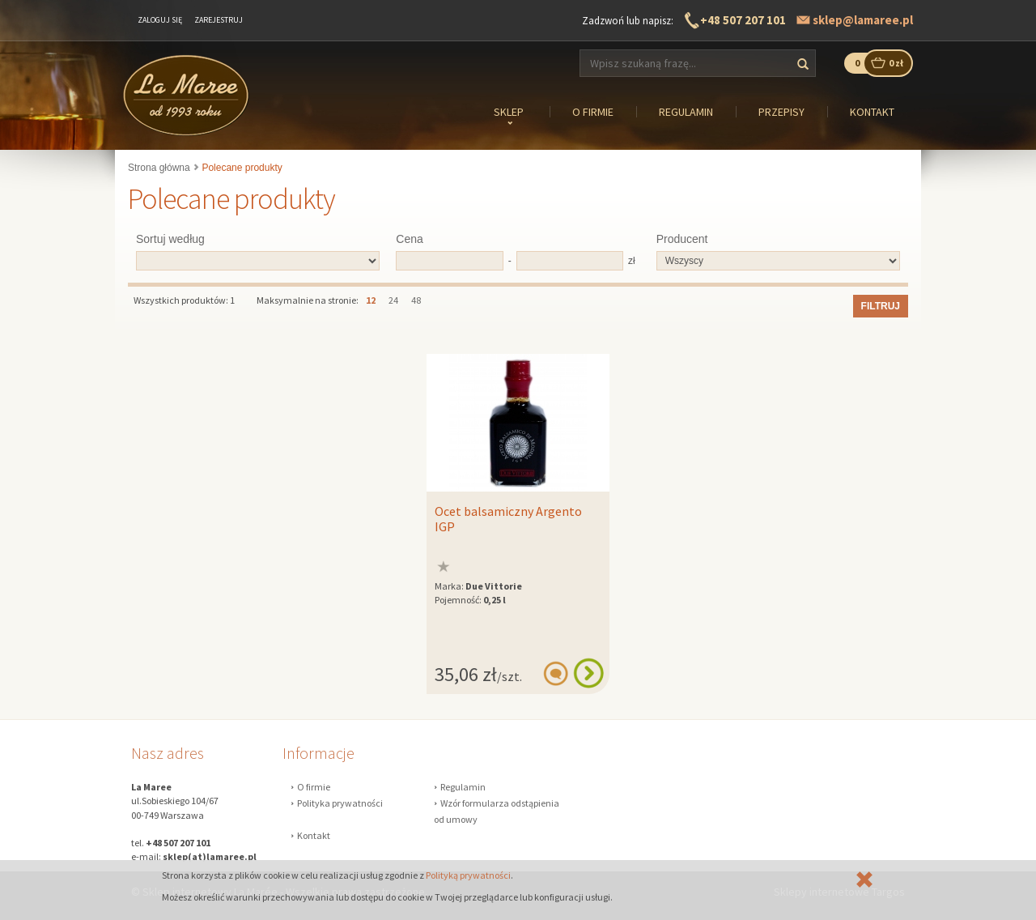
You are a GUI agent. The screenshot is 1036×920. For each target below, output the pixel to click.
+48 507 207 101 (743, 20)
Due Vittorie (493, 586)
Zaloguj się (160, 20)
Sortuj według (170, 238)
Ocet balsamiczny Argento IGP (508, 519)
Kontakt (313, 835)
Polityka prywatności (340, 803)
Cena (409, 238)
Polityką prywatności (468, 875)
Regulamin (463, 787)
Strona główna (159, 167)
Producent (682, 238)
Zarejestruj (218, 20)
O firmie (313, 787)
